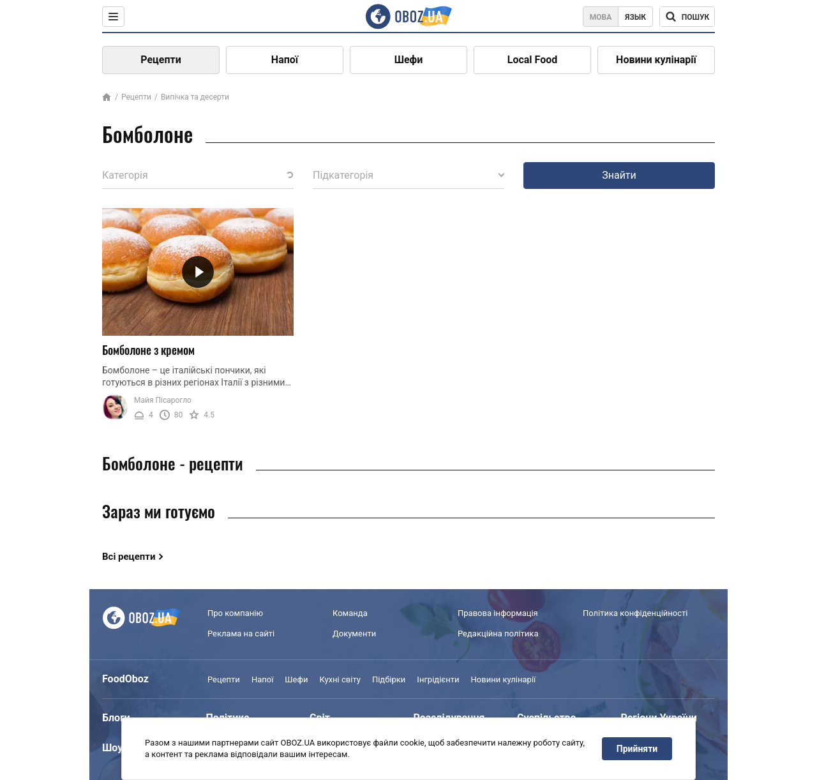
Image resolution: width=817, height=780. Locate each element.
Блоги (116, 718)
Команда (350, 613)
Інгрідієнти (438, 679)
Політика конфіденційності (635, 613)
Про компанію (235, 613)
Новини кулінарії (656, 60)
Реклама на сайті (240, 633)
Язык (635, 17)
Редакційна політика (498, 633)
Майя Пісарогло (162, 400)
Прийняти (637, 749)
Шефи (408, 60)
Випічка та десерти (195, 97)
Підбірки (388, 679)
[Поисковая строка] (687, 16)
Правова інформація (498, 613)
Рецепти (160, 60)
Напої (284, 60)
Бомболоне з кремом (148, 349)
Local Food (532, 60)
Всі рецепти (129, 556)
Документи (354, 633)
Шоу (112, 748)
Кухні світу (339, 679)
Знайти (619, 175)
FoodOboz (125, 679)
